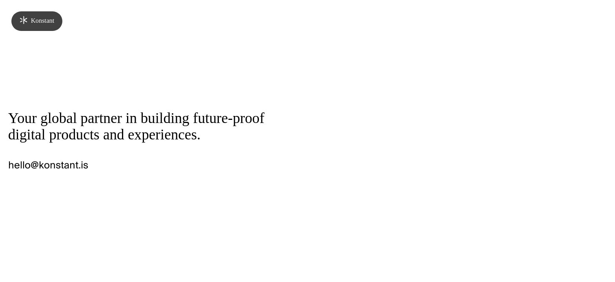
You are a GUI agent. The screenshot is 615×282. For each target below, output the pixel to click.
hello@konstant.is (48, 165)
